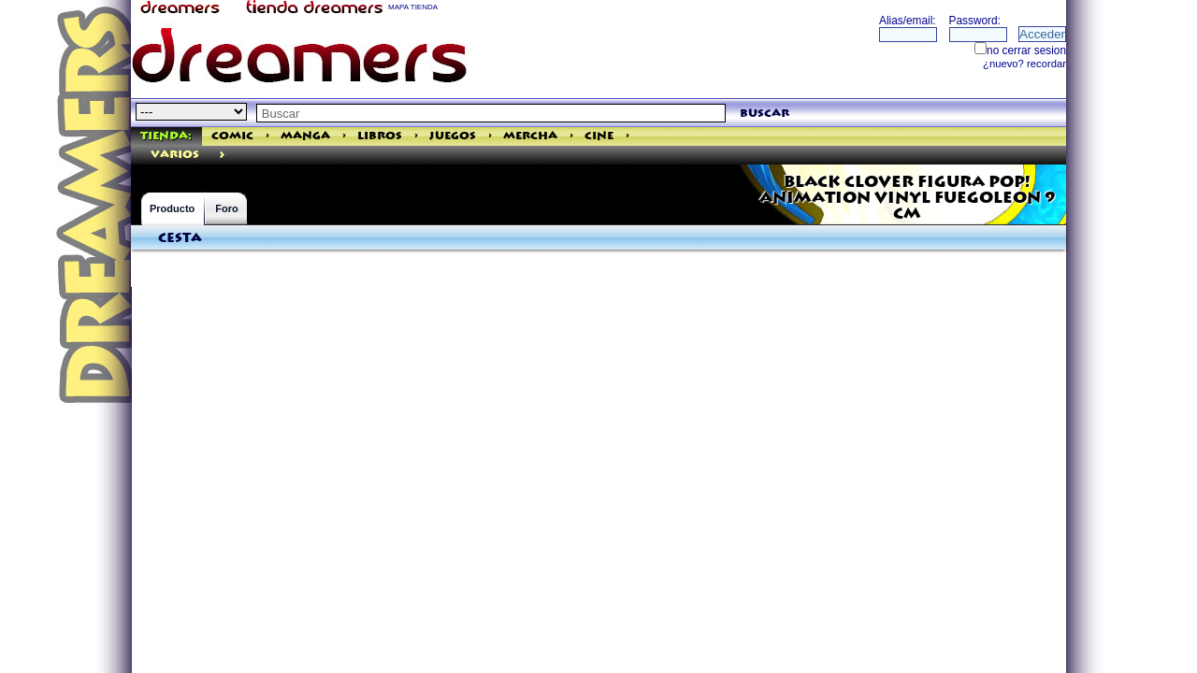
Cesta (180, 238)
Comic (232, 136)
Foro (226, 208)
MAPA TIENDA (413, 7)
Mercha (530, 136)
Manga (305, 136)
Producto (172, 208)
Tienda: (166, 136)
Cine (598, 136)
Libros (379, 136)
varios (175, 155)
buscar (764, 113)
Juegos (452, 136)
